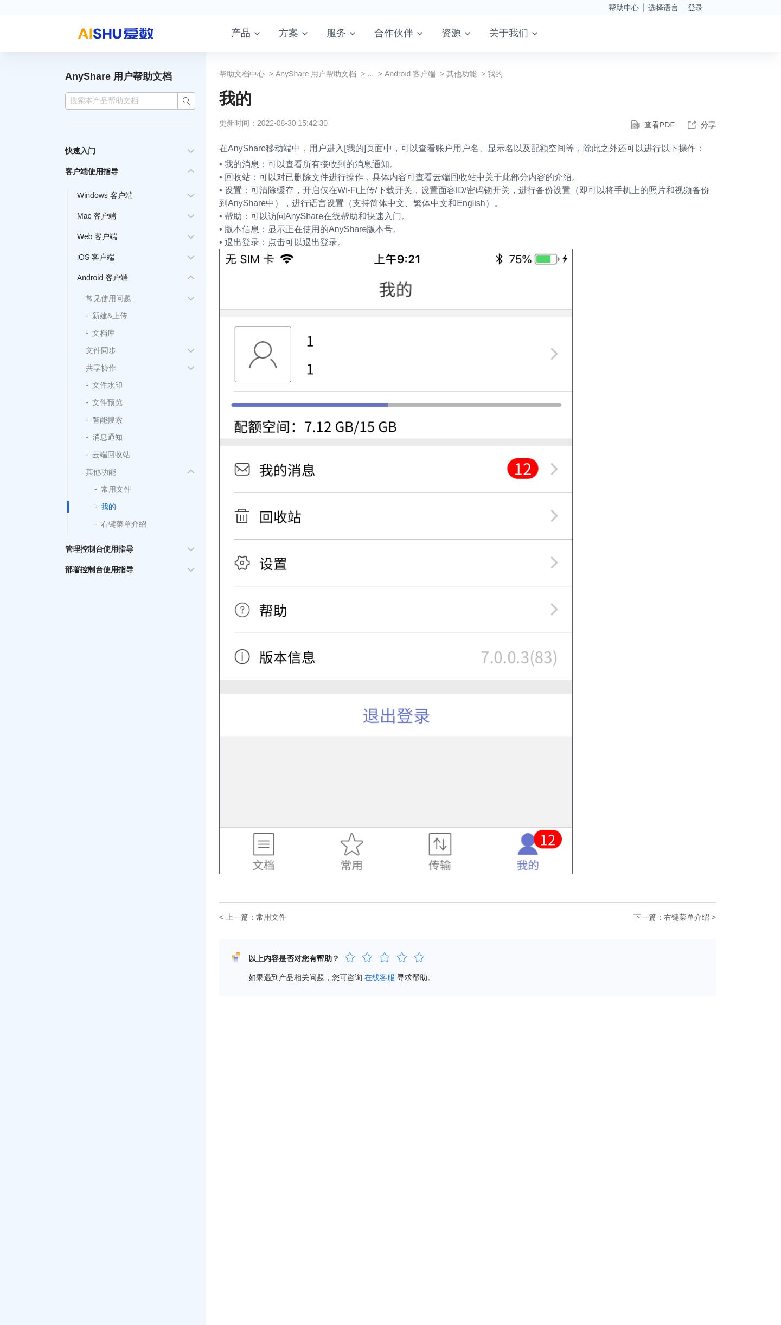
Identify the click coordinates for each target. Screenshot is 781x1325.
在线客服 (379, 977)
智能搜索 (107, 419)
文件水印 (107, 385)
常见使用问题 (108, 298)
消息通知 (107, 437)
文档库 (103, 333)
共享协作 (101, 367)
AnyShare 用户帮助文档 (118, 76)
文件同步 (101, 350)
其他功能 (101, 472)
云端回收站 (111, 454)
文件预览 (107, 402)
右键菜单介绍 (123, 524)
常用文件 (116, 489)
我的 (108, 506)
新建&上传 (109, 315)
